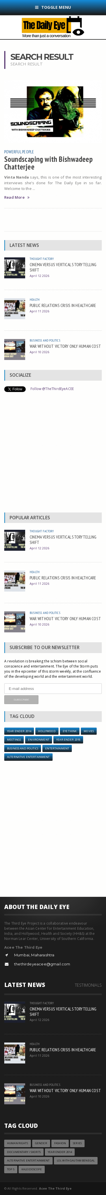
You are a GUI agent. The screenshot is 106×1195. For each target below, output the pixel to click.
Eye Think (70, 731)
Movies (89, 731)
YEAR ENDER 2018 (68, 739)
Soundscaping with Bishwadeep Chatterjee (48, 162)
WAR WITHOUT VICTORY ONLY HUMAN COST (65, 346)
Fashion (60, 1143)
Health (35, 299)
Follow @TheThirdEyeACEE (52, 388)
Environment (38, 739)
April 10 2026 (39, 352)
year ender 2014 (19, 731)
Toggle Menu (53, 7)
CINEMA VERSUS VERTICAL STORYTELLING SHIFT (63, 267)
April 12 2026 (39, 276)
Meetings (14, 739)
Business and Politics (45, 340)
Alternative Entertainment (28, 757)
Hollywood (46, 731)
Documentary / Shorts (24, 1152)
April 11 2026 (39, 311)
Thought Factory (42, 259)
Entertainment (57, 748)
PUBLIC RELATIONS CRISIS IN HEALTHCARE (63, 305)
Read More (16, 197)
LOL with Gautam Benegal (76, 1160)
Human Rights (17, 1143)
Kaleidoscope (31, 1169)
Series (77, 1143)
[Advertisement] (53, 454)
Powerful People (19, 151)
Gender (41, 1143)
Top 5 (10, 1169)
